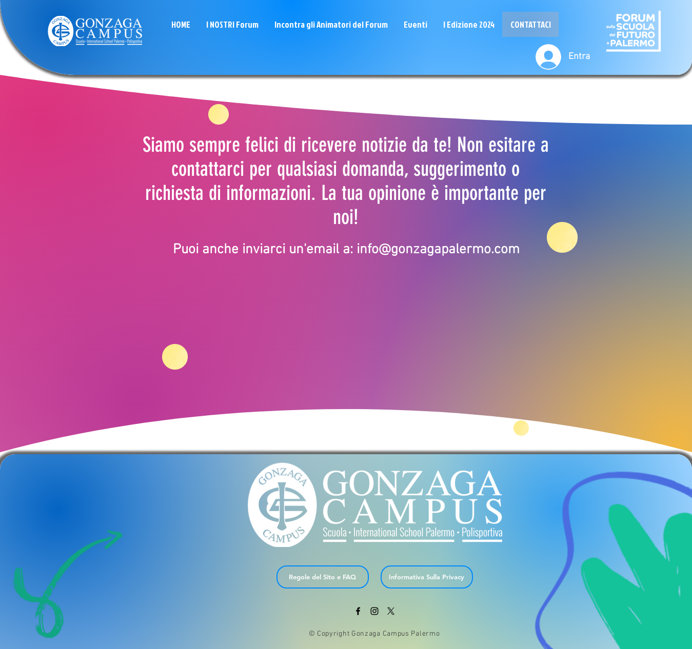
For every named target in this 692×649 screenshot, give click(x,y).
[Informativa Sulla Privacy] (427, 577)
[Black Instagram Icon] (374, 611)
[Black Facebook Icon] (358, 611)
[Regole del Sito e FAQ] (322, 577)
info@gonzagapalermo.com (438, 249)
